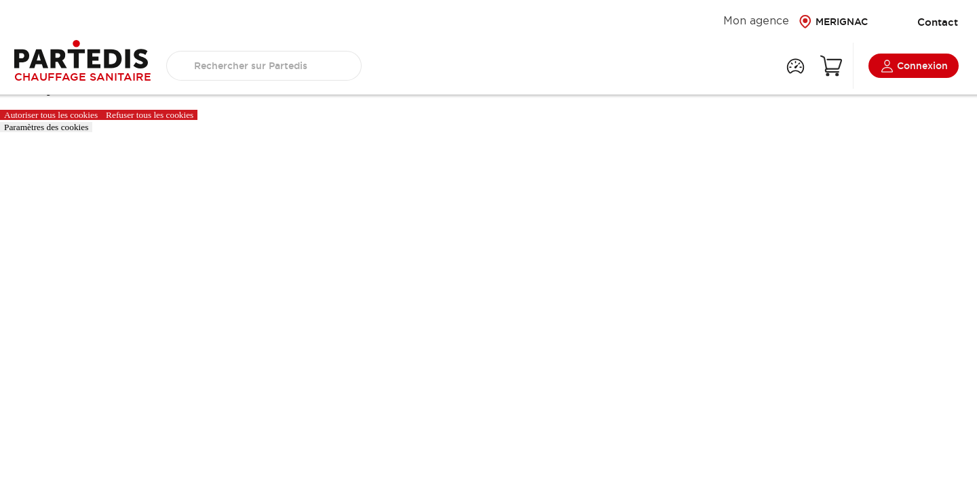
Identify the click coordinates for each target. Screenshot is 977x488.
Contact (927, 22)
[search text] (264, 66)
